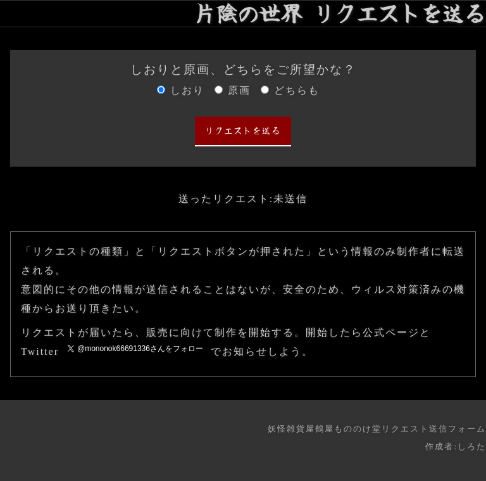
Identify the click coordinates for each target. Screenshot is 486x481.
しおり (187, 90)
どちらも (297, 90)
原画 (239, 90)
